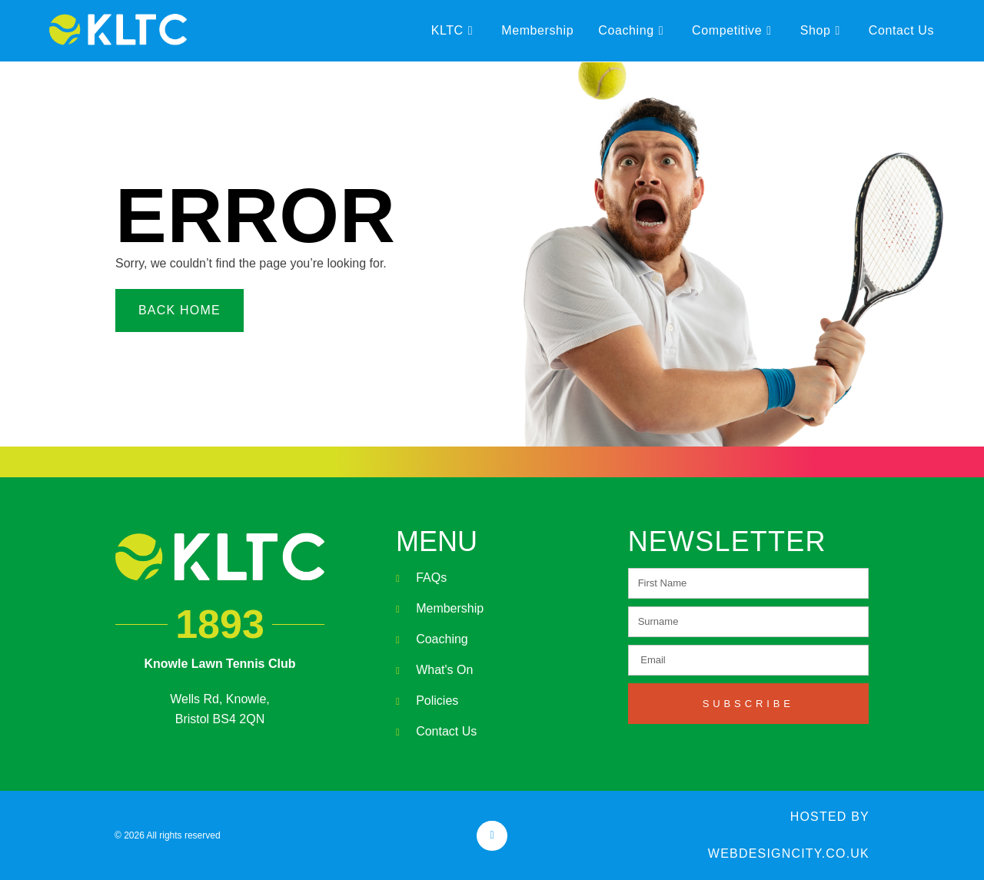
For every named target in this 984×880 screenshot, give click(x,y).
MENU (436, 541)
